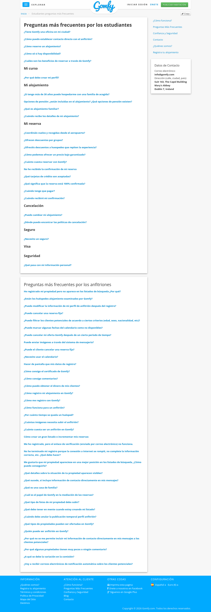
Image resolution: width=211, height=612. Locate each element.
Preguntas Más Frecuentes (167, 27)
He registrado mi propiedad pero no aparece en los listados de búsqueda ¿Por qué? (72, 291)
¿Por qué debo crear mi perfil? (41, 77)
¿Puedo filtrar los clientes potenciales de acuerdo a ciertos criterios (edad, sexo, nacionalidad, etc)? (82, 320)
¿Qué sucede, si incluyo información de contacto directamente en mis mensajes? (71, 480)
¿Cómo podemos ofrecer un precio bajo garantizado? (54, 154)
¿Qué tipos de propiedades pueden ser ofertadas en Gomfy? (59, 524)
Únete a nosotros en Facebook (125, 588)
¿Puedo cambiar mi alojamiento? (43, 215)
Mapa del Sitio (28, 599)
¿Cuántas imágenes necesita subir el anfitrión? (51, 422)
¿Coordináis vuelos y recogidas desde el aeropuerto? (54, 132)
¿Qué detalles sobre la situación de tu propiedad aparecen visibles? (63, 473)
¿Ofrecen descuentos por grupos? (43, 140)
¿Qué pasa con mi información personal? (47, 265)
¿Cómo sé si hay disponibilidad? (42, 53)
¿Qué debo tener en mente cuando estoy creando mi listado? (59, 509)
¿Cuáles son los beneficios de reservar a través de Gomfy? (57, 60)
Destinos (25, 603)
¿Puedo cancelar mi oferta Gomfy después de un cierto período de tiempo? (67, 335)
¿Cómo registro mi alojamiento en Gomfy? (48, 393)
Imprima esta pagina (121, 584)
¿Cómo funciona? (162, 20)
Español (158, 584)
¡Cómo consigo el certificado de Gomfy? (47, 371)
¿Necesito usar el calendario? (41, 356)
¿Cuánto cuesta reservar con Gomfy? (45, 161)
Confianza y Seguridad (165, 33)
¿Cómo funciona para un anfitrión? (44, 407)
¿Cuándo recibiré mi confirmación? (44, 198)
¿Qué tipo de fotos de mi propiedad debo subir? (51, 502)
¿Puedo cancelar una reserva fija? (43, 313)
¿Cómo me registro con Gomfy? (42, 400)
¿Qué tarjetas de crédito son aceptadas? (47, 176)
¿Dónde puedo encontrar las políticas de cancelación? (55, 222)
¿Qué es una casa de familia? (41, 487)
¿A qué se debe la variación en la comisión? (49, 556)
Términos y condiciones (33, 592)
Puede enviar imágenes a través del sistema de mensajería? (59, 342)
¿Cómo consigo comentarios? (41, 378)
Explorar (39, 4)
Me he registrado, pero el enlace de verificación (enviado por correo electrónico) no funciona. (78, 444)
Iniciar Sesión (137, 4)
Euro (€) (173, 584)
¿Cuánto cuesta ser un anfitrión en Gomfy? (49, 429)
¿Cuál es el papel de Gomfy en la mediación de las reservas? (59, 494)
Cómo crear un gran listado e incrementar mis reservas (56, 436)
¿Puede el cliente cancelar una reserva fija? (49, 349)
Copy (186, 13)
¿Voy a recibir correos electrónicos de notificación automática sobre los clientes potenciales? (78, 563)
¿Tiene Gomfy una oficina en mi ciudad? (47, 31)
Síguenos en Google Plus (123, 592)
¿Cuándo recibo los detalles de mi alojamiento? (51, 116)
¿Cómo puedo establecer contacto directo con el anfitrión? (58, 39)
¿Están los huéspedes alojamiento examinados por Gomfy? (58, 298)
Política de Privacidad (32, 595)
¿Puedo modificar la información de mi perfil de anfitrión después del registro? (70, 306)
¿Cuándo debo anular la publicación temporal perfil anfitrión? (60, 516)
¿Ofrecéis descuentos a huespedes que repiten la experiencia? (60, 147)
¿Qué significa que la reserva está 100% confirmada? (54, 183)
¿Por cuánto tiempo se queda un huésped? (49, 415)
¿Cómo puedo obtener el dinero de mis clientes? (52, 385)
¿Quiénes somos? (162, 46)
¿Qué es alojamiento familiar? (41, 108)
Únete (154, 4)
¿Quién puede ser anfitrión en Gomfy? (46, 531)
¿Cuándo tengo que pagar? (39, 191)
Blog (66, 595)
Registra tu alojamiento (166, 52)
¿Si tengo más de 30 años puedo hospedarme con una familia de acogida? (67, 94)
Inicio (24, 13)
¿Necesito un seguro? (36, 239)
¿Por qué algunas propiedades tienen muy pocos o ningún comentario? (65, 549)
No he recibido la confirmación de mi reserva (50, 169)
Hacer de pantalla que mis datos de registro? (50, 364)
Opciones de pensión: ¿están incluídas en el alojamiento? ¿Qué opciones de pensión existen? (78, 101)
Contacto (158, 39)
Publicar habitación (174, 4)
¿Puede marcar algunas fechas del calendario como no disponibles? (63, 327)
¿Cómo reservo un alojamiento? (42, 46)
